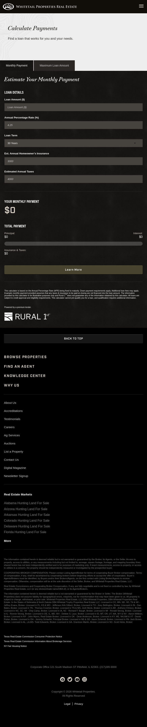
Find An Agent (19, 366)
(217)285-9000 (108, 666)
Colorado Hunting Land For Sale (26, 520)
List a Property (13, 451)
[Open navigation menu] (141, 6)
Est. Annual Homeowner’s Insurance (26, 153)
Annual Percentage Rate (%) (21, 117)
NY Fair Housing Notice (15, 646)
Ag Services (12, 435)
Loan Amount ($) (14, 99)
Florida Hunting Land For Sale (25, 532)
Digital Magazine (15, 467)
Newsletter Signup (16, 476)
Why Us (11, 385)
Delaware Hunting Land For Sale (27, 526)
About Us (10, 402)
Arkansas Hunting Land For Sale (27, 514)
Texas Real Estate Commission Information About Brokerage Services (38, 641)
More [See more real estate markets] (7, 540)
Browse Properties (25, 357)
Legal (67, 703)
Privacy (79, 703)
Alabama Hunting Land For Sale (26, 503)
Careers (9, 427)
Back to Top (73, 338)
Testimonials (12, 419)
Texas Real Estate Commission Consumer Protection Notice (33, 636)
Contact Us (11, 459)
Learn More (73, 270)
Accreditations (13, 411)
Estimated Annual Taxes (19, 171)
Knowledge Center (25, 376)
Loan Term (10, 135)
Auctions (9, 443)
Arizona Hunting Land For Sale (25, 509)
